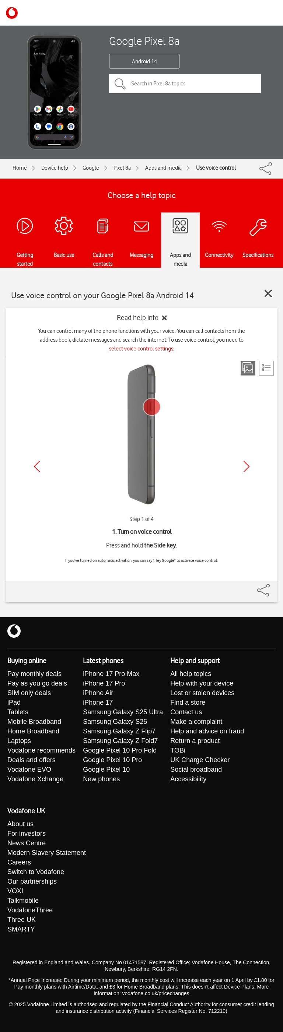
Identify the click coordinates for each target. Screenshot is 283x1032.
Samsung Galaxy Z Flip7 (119, 731)
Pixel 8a (122, 168)
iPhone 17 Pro (104, 683)
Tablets (17, 712)
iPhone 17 (98, 702)
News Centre (26, 843)
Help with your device (201, 683)
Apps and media (163, 168)
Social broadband (196, 769)
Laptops (19, 740)
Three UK (21, 919)
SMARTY (21, 929)
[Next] (246, 466)
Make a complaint (196, 721)
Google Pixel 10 (106, 769)
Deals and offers (31, 760)
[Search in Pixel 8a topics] (185, 83)
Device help (54, 168)
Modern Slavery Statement (46, 852)
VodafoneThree (30, 910)
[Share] (272, 586)
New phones (101, 779)
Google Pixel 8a (144, 40)
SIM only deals (29, 693)
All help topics (190, 673)
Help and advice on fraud (207, 731)
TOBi (177, 750)
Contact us (186, 712)
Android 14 (144, 61)
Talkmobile (23, 900)
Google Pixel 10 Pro (112, 760)
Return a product (195, 740)
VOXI (15, 891)
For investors (26, 833)
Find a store (187, 702)
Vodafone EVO (29, 769)
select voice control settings (141, 348)
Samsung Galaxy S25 (115, 721)
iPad (14, 702)
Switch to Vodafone (35, 872)
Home (20, 168)
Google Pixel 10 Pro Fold (120, 750)
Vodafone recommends (41, 750)
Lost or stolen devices (202, 693)
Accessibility (188, 779)
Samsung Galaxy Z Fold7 (120, 740)
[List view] (266, 368)
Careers (19, 862)
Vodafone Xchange (35, 779)
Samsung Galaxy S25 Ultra (123, 712)
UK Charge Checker (200, 760)
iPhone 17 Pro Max (111, 673)
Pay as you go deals (37, 683)
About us (20, 824)
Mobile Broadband (34, 721)
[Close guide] (268, 293)
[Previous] (37, 466)
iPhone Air (98, 693)
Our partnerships (32, 881)
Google (91, 168)
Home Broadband (33, 731)
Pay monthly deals (34, 673)
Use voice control (216, 168)
